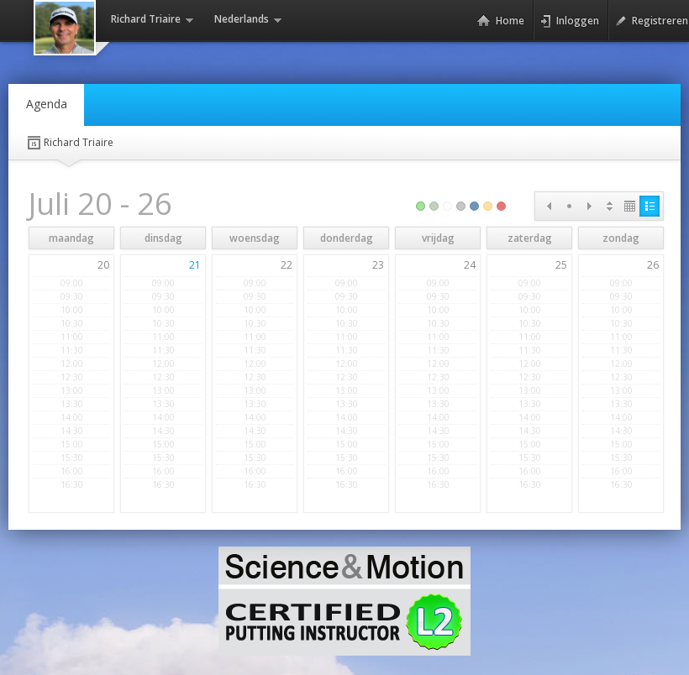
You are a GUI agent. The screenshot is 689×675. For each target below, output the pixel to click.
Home (500, 21)
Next (589, 206)
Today (569, 206)
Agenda (46, 104)
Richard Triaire (69, 142)
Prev (549, 206)
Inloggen (569, 21)
